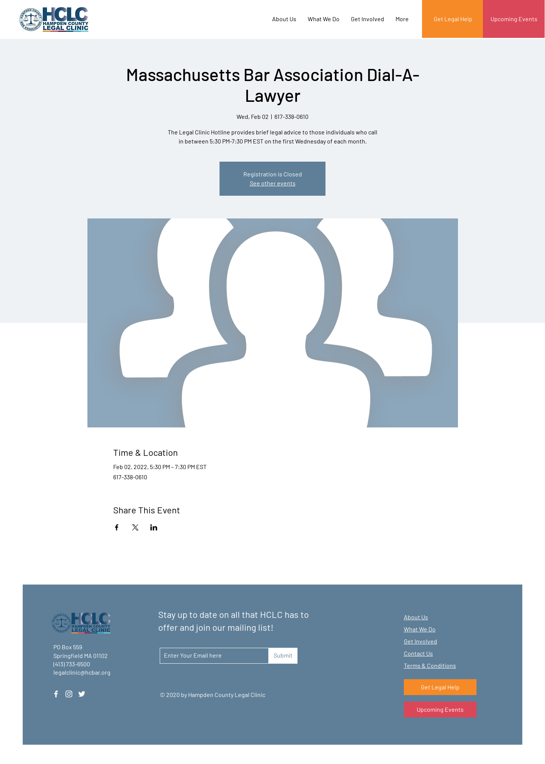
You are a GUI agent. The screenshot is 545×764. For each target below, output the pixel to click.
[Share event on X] (135, 527)
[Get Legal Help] (453, 19)
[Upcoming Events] (514, 19)
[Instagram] (68, 694)
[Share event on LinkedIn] (153, 527)
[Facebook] (56, 694)
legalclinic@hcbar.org (82, 672)
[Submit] (282, 656)
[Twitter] (81, 694)
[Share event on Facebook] (116, 527)
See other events (273, 183)
